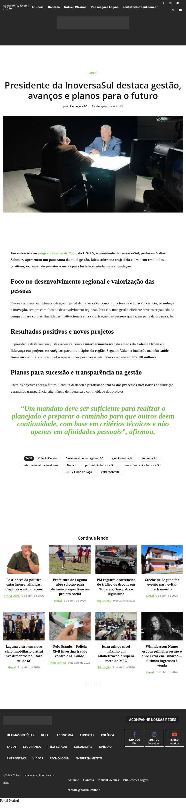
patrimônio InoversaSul (100, 465)
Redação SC (78, 106)
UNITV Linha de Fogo (78, 472)
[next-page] (96, 684)
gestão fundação (122, 458)
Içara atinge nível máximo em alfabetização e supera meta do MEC (116, 653)
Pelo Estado (58, 663)
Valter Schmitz (110, 472)
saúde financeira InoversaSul (142, 465)
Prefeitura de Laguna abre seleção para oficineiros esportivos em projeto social (70, 586)
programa (57, 253)
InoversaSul (149, 458)
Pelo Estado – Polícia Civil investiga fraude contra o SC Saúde (70, 651)
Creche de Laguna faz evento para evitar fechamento (162, 584)
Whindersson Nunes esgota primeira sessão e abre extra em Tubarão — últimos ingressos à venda (162, 655)
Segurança (104, 600)
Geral (93, 73)
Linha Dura (12, 596)
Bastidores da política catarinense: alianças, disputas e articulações (24, 584)
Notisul (71, 465)
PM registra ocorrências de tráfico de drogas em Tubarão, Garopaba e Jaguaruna (116, 586)
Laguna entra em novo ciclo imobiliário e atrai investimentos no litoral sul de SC (23, 653)
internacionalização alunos (40, 465)
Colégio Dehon (47, 458)
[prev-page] (88, 684)
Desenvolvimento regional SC (84, 458)
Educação (104, 667)
